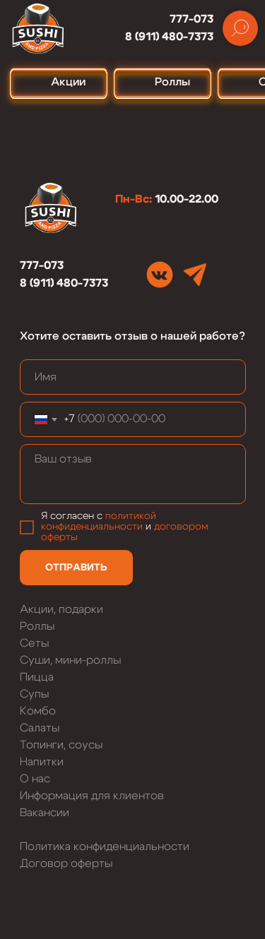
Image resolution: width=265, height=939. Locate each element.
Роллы (37, 626)
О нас (35, 778)
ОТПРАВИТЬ (76, 568)
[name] (133, 377)
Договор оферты (66, 863)
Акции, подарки (61, 609)
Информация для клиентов (92, 795)
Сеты (34, 643)
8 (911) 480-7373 (169, 36)
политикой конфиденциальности (98, 521)
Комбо (38, 711)
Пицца (37, 677)
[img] (160, 275)
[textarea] (133, 474)
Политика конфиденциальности (104, 846)
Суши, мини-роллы (70, 660)
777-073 (191, 19)
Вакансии (44, 812)
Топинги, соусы (61, 744)
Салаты (39, 728)
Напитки (42, 761)
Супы (34, 694)
